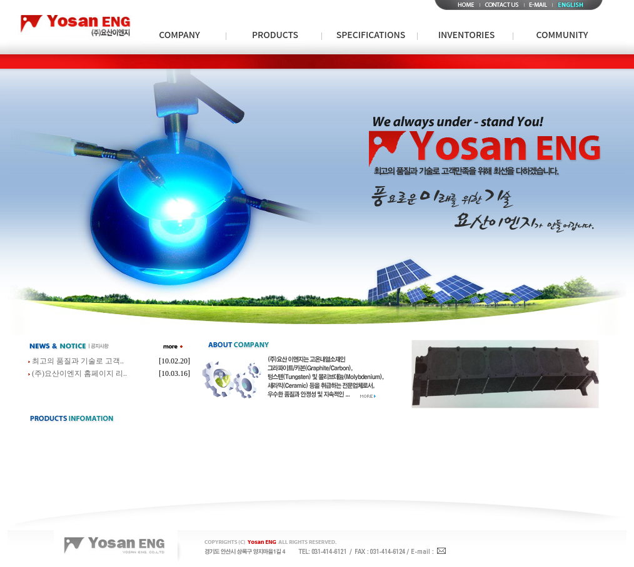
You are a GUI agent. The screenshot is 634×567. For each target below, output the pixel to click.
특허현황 (338, 61)
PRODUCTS (275, 34)
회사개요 (207, 61)
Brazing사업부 (392, 61)
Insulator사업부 (287, 61)
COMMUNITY (562, 34)
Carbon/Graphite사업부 (88, 61)
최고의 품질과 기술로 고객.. (78, 361)
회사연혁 (241, 61)
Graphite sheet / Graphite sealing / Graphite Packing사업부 (504, 61)
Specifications (371, 61)
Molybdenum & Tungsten (470, 61)
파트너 (272, 61)
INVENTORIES (466, 34)
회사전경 (372, 61)
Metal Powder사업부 (226, 61)
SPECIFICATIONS (371, 34)
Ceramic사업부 (340, 61)
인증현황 (304, 61)
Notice (564, 61)
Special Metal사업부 (160, 61)
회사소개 (172, 61)
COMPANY (179, 34)
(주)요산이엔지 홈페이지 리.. (79, 373)
